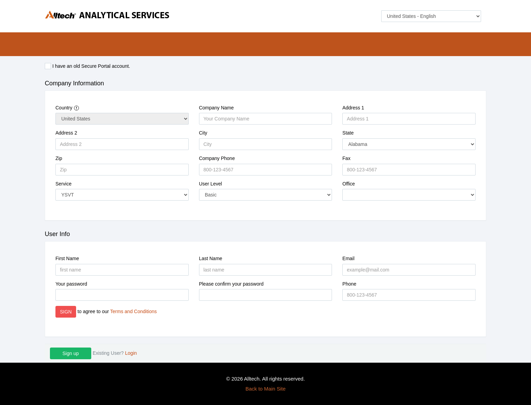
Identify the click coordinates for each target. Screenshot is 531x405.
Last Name (210, 258)
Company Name (216, 107)
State (348, 133)
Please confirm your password (231, 284)
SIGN (66, 312)
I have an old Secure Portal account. (87, 66)
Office (348, 183)
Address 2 (66, 133)
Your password (71, 284)
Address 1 (353, 107)
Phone (349, 284)
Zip (58, 158)
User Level (210, 183)
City (203, 133)
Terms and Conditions (133, 311)
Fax (346, 158)
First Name (67, 258)
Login (131, 353)
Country (67, 107)
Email (348, 258)
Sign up (70, 353)
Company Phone (217, 158)
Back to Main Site (266, 389)
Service (63, 183)
